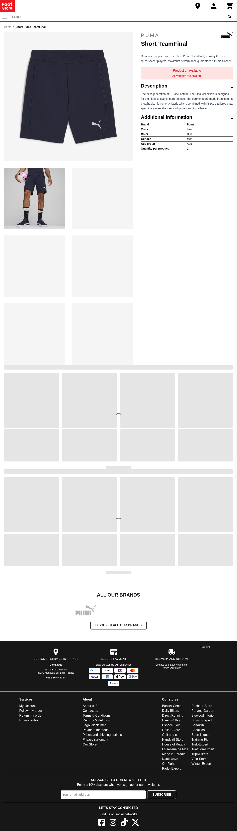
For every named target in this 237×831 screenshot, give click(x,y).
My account (27, 706)
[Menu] (5, 17)
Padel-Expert (171, 768)
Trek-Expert (200, 744)
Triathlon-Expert (203, 749)
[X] (135, 823)
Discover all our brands (118, 625)
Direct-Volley (171, 720)
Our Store (90, 744)
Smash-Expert (202, 720)
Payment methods (96, 730)
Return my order (30, 715)
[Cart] (230, 6)
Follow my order (30, 710)
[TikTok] (124, 823)
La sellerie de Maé (175, 749)
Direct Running (172, 715)
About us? (90, 706)
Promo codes (28, 720)
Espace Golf (171, 725)
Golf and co (170, 734)
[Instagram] (113, 823)
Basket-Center (172, 706)
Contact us (56, 664)
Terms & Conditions (97, 715)
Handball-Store (173, 739)
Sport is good (201, 734)
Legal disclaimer (94, 725)
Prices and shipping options (102, 734)
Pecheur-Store (202, 706)
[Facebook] (102, 823)
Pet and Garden (203, 710)
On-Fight (168, 763)
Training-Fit (200, 739)
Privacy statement (95, 739)
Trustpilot (205, 647)
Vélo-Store (199, 759)
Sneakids (198, 730)
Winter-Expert (201, 763)
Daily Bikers (170, 710)
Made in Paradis (173, 754)
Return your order (171, 668)
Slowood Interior (203, 715)
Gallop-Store (171, 730)
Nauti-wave (170, 759)
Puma (187, 35)
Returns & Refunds (96, 720)
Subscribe (161, 794)
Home (7, 27)
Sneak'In (198, 725)
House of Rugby (173, 744)
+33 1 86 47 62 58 (56, 677)
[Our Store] (198, 6)
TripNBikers (200, 754)
